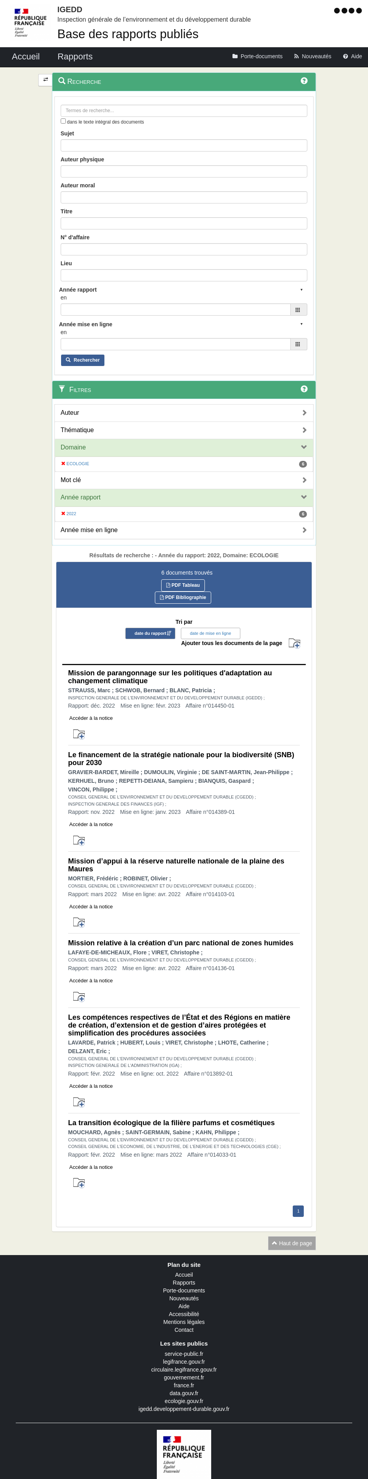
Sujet (67, 133)
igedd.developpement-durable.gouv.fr (184, 1409)
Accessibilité (184, 1314)
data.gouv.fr (184, 1393)
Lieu (66, 263)
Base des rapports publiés (128, 34)
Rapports (184, 1282)
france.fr (184, 1385)
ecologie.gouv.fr (184, 1401)
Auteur (70, 412)
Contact (184, 1330)
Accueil (184, 1275)
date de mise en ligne (210, 633)
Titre (66, 211)
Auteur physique (82, 159)
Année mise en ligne (89, 530)
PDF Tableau (183, 585)
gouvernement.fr (184, 1377)
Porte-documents (184, 1290)
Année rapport (80, 497)
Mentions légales (183, 1322)
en (64, 297)
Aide (184, 1306)
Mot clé (71, 480)
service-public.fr (184, 1354)
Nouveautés (184, 1298)
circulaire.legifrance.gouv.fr (184, 1369)
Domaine (73, 447)
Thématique (77, 430)
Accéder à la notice (91, 718)
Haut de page (292, 1243)
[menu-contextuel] (63, 121)
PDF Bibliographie (183, 597)
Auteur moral (78, 185)
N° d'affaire (75, 237)
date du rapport (150, 633)
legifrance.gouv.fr (184, 1362)
